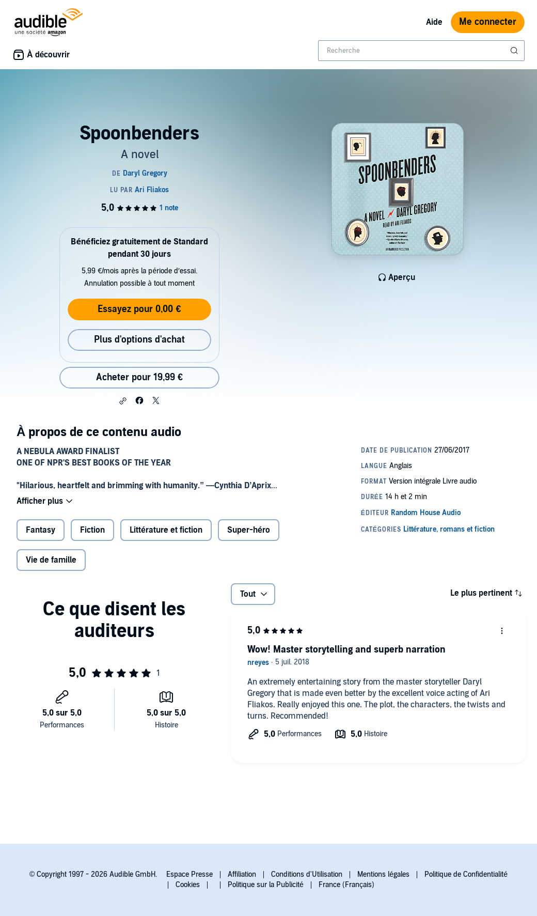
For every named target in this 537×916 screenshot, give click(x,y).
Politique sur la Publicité (266, 884)
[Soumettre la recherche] (515, 50)
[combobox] (421, 50)
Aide (434, 22)
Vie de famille (51, 560)
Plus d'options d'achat (139, 339)
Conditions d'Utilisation (306, 874)
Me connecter (487, 22)
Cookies (188, 884)
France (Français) (346, 884)
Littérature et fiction (166, 530)
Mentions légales (383, 874)
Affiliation (242, 874)
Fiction (92, 530)
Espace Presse (189, 874)
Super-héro (248, 530)
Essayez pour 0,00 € (139, 309)
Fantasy (40, 530)
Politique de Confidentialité (466, 874)
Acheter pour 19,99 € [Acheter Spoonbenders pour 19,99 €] (139, 377)
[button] (123, 401)
